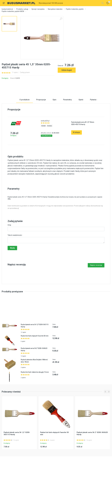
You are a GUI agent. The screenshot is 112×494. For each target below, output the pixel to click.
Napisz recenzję (96, 291)
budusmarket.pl (7, 9)
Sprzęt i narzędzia (38, 9)
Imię (9, 251)
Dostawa (49, 152)
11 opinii (15, 72)
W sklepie (76, 159)
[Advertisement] (84, 82)
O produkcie (24, 126)
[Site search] (68, 3)
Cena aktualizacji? (46, 162)
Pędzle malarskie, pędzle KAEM (13, 11)
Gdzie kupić (66, 70)
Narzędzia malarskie (55, 9)
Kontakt (43, 152)
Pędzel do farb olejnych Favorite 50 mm (35, 362)
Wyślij (12, 274)
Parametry (67, 126)
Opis (54, 126)
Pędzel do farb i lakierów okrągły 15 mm (35, 398)
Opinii (81, 126)
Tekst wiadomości (15, 261)
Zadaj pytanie (25, 72)
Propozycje (41, 126)
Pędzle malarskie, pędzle (75, 9)
